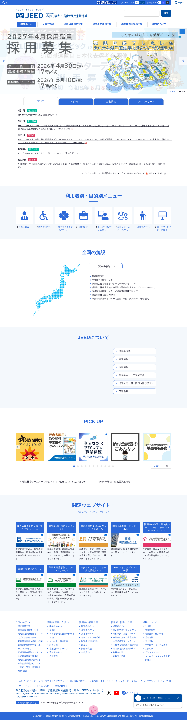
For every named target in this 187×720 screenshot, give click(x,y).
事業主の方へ (55, 626)
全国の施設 (48, 24)
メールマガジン (130, 693)
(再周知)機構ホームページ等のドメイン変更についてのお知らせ (51, 481)
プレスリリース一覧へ (131, 173)
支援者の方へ (87, 634)
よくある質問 (43, 686)
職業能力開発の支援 (131, 24)
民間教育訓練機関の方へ (124, 649)
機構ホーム (26, 24)
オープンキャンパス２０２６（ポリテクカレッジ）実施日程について (50, 153)
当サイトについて (27, 681)
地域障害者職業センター (102, 280)
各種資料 (53, 656)
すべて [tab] (40, 101)
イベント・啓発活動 (58, 641)
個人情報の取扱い (78, 681)
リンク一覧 (123, 681)
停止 (182, 91)
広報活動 (121, 391)
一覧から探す (106, 266)
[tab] (76, 89)
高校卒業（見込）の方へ (124, 634)
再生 (172, 91)
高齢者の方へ (55, 652)
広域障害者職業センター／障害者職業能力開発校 (113, 291)
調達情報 (121, 359)
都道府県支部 (96, 276)
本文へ (8, 3)
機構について (159, 24)
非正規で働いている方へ (124, 630)
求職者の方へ (119, 626)
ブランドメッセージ (154, 652)
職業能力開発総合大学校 (102, 294)
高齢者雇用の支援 (73, 24)
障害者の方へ (87, 626)
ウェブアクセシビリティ (52, 681)
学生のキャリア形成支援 (130, 375)
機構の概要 (123, 351)
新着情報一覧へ (109, 173)
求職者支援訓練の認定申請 (125, 645)
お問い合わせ (61, 686)
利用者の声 (118, 652)
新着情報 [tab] (111, 101)
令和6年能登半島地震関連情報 (114, 481)
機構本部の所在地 (27, 702)
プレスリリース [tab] (146, 101)
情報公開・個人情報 (154, 634)
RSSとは (162, 173)
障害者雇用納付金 (89, 641)
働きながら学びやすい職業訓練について (38, 115)
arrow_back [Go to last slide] (4, 61)
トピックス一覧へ (89, 173)
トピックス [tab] (76, 101)
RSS (150, 173)
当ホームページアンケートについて (152, 681)
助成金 (52, 630)
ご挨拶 (148, 626)
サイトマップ (25, 686)
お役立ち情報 (119, 656)
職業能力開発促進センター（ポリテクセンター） (113, 283)
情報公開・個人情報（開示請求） (134, 383)
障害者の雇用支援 (102, 24)
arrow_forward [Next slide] (183, 61)
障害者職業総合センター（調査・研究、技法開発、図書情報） (119, 298)
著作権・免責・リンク (102, 681)
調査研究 (53, 645)
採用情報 (121, 367)
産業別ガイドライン (58, 649)
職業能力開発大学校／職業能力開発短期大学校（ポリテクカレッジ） (122, 287)
